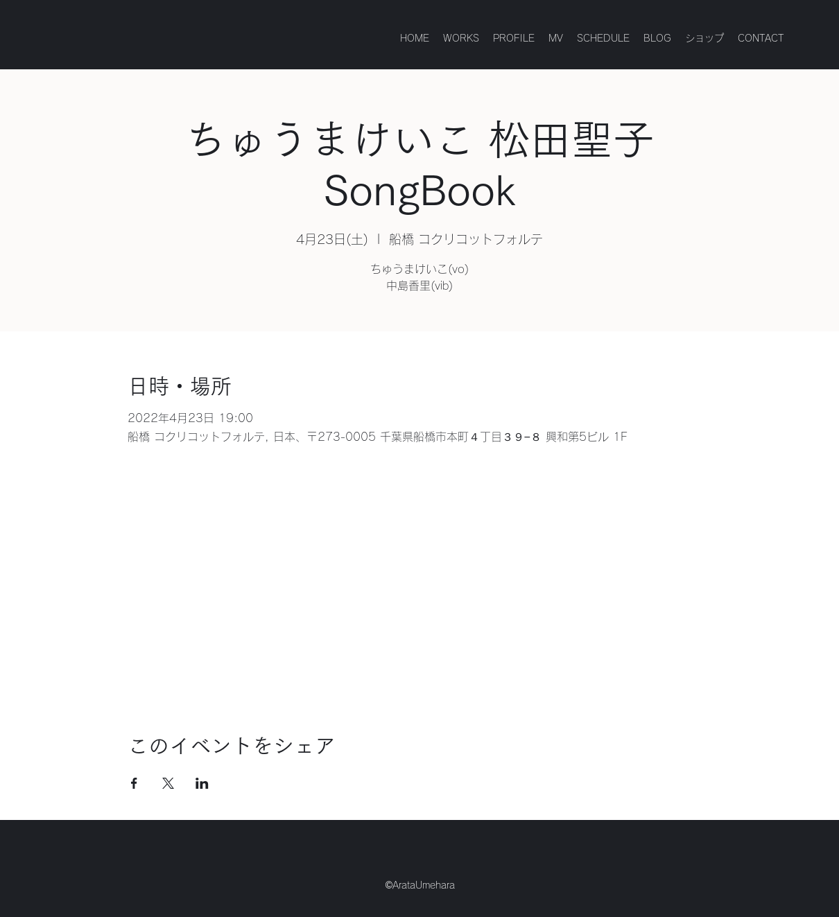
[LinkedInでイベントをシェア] (202, 783)
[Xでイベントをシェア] (168, 783)
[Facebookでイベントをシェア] (134, 783)
